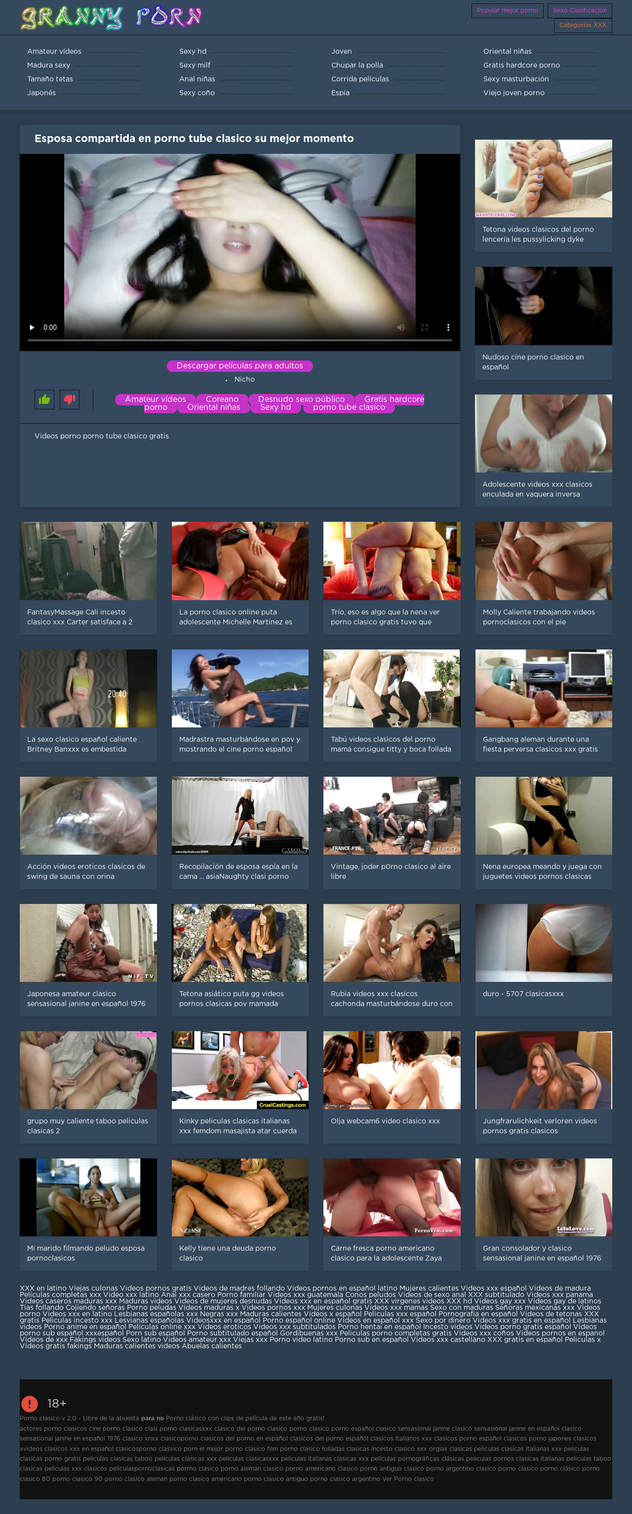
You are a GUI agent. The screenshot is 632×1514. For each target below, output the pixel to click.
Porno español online (299, 1321)
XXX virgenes (397, 1301)
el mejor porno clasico (232, 1449)
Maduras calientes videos (137, 1346)
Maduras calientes (271, 1314)
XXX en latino (43, 1289)
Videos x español (333, 1314)
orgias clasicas (450, 1449)
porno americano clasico (321, 1469)
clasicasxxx (195, 1429)
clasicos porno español (468, 1439)
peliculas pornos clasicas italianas (515, 1459)
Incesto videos (448, 1327)
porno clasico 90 (77, 1479)
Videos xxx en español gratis (323, 1301)
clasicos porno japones (537, 1439)
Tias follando (43, 1308)
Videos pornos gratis (156, 1289)
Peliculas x (583, 1340)
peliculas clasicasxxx (249, 1459)
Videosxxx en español (223, 1321)
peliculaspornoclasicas (142, 1469)
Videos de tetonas (551, 1314)
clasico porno (287, 1429)
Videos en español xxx (376, 1321)
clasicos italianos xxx (401, 1439)
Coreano (222, 399)
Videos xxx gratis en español (523, 1321)
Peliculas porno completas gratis (396, 1333)
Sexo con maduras (461, 1308)
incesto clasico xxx (399, 1449)
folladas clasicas (345, 1449)
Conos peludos (371, 1295)
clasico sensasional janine (413, 1429)
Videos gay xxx (500, 1301)
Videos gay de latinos (564, 1301)
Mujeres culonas (334, 1308)
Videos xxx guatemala (305, 1295)
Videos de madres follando (240, 1289)
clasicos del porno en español (244, 1439)
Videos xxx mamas (396, 1308)
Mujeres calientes (429, 1289)
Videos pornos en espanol (560, 1333)
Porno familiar (241, 1295)
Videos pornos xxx (273, 1308)
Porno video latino (301, 1340)
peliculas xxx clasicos (75, 1469)
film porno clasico (293, 1449)
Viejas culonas (93, 1289)
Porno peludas (151, 1308)
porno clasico (518, 1469)
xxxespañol (105, 1333)
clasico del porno (239, 1429)
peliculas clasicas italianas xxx (518, 1449)
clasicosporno (136, 1449)
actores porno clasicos (53, 1429)
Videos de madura (560, 1289)
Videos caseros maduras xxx (68, 1301)
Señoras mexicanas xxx (536, 1308)
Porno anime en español (85, 1327)
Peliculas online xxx (163, 1327)
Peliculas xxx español (400, 1314)
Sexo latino (141, 1340)
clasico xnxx (140, 1439)
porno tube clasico (349, 407)
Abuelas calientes (212, 1346)
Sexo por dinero (444, 1321)
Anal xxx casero (188, 1295)
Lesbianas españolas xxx (156, 1314)
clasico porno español (341, 1429)
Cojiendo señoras (95, 1308)
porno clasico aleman (136, 1479)
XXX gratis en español (525, 1340)
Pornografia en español (479, 1314)
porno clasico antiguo (276, 1479)
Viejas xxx (250, 1340)
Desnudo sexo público (301, 399)
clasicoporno (179, 1439)
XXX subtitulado (497, 1295)
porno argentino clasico (461, 1469)
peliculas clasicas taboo (118, 1459)
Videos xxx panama (559, 1295)
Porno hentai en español (379, 1327)
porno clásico (560, 1469)
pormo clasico (198, 1469)
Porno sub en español (372, 1340)
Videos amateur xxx (197, 1340)
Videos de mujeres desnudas (223, 1301)
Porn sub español (155, 1333)
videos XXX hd (447, 1301)
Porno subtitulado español (233, 1333)
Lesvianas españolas (150, 1321)
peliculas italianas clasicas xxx (325, 1459)
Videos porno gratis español (523, 1327)
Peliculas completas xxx (60, 1295)
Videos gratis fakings (56, 1346)
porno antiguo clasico (392, 1469)
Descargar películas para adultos (240, 366)
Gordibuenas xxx (310, 1333)
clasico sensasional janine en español (505, 1429)
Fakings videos (95, 1340)
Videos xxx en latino (77, 1314)
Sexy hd (275, 407)
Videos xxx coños (484, 1333)
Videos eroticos (224, 1327)
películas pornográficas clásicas (417, 1459)
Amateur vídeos (155, 399)
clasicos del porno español (329, 1439)
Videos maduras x (208, 1308)
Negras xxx (220, 1314)
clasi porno (161, 1429)
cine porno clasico (116, 1429)
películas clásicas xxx (186, 1459)
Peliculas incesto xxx (77, 1321)
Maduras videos (145, 1301)
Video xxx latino (131, 1295)
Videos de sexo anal (432, 1295)
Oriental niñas (213, 407)
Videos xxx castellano (448, 1340)
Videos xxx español (495, 1289)
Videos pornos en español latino (343, 1289)
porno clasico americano (205, 1479)
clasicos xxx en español (79, 1449)
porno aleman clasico (252, 1469)
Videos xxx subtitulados (294, 1327)
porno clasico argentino (345, 1479)
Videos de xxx (45, 1340)
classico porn (178, 1449)
